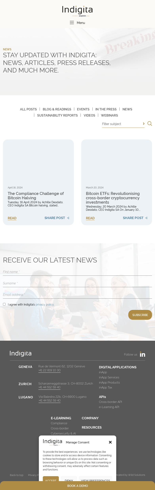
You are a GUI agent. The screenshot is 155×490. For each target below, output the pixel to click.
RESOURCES (92, 427)
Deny (69, 481)
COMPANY (90, 418)
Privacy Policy (36, 475)
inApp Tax (105, 387)
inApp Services (109, 377)
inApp (103, 372)
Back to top (16, 475)
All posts (28, 109)
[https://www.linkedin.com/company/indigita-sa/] (142, 354)
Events (83, 109)
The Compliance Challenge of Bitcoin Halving (36, 195)
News (127, 109)
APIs (102, 396)
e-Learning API (109, 407)
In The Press (106, 109)
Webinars (109, 115)
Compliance (59, 423)
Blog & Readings (57, 109)
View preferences (95, 481)
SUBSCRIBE (140, 315)
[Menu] (72, 22)
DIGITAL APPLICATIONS (117, 367)
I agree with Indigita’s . (31, 304)
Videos (89, 115)
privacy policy (45, 304)
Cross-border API (110, 402)
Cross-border (60, 428)
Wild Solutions (136, 474)
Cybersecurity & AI (63, 433)
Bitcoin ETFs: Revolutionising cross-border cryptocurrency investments (113, 197)
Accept (50, 481)
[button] (110, 442)
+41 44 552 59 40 (49, 387)
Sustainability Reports (57, 115)
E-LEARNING (61, 418)
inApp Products (109, 382)
